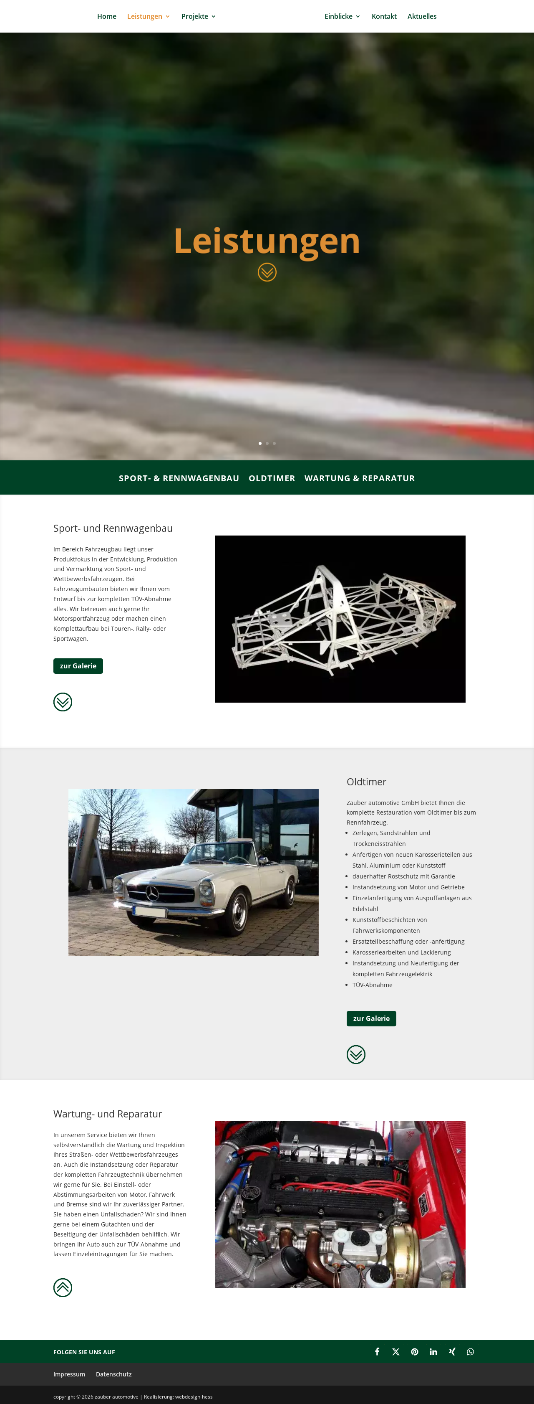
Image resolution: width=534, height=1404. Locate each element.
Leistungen (144, 17)
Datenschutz (114, 1374)
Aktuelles (422, 17)
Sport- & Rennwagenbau (179, 479)
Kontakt (384, 17)
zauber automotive (117, 1396)
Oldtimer (272, 479)
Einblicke (339, 17)
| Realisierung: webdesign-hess (176, 1396)
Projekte (194, 17)
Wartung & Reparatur (360, 479)
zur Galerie (78, 665)
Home (106, 17)
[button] (377, 1351)
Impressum (69, 1374)
